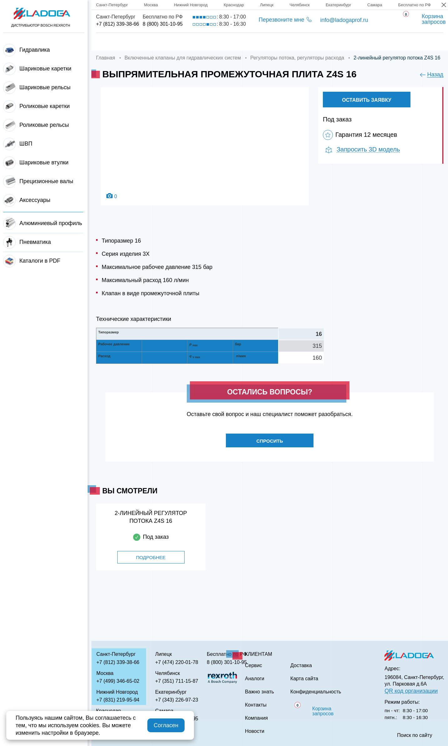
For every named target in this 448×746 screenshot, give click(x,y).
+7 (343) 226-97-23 (176, 699)
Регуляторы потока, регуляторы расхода (297, 57)
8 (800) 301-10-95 (163, 24)
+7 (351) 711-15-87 (176, 681)
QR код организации (411, 691)
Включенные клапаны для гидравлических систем (183, 57)
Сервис (246, 42)
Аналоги (288, 42)
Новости (254, 731)
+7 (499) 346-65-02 (117, 681)
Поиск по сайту (414, 735)
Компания (154, 42)
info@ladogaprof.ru (344, 20)
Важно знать (338, 42)
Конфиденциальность (315, 691)
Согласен (166, 725)
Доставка (202, 42)
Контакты (390, 42)
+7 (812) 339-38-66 (117, 24)
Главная (108, 42)
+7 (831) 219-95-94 (117, 699)
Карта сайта (304, 678)
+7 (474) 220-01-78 (176, 662)
